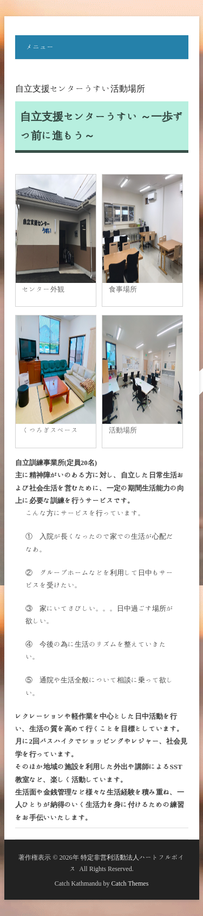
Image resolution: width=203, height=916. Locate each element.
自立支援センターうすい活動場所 (80, 88)
